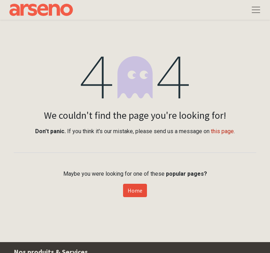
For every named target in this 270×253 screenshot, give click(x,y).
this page (222, 131)
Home (135, 190)
